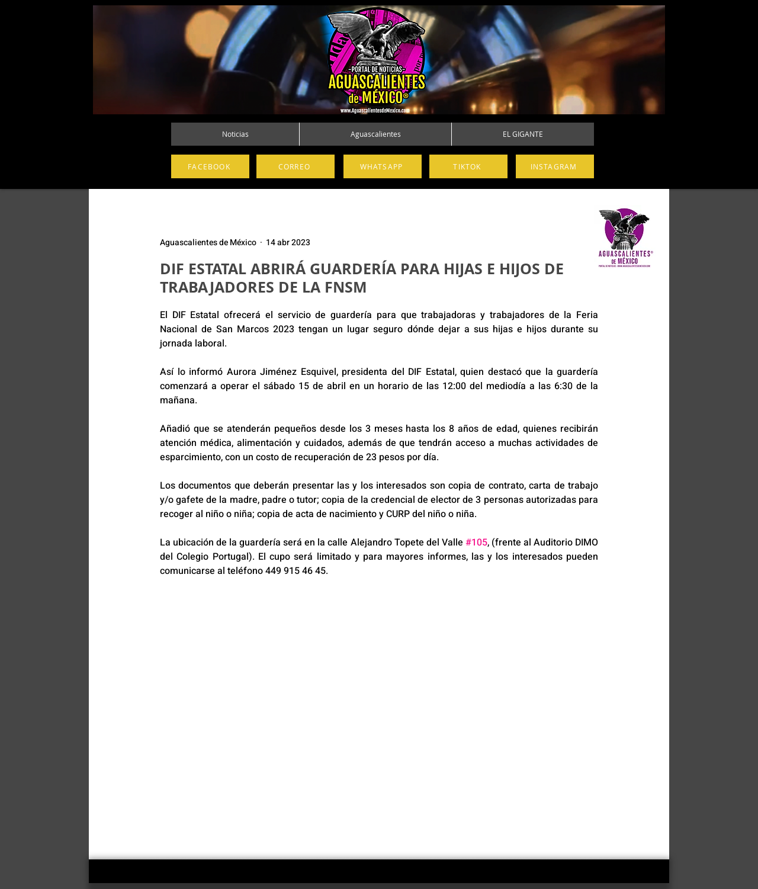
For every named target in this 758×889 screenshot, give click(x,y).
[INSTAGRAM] (555, 166)
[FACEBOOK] (210, 166)
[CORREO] (295, 166)
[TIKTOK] (468, 166)
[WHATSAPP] (382, 166)
